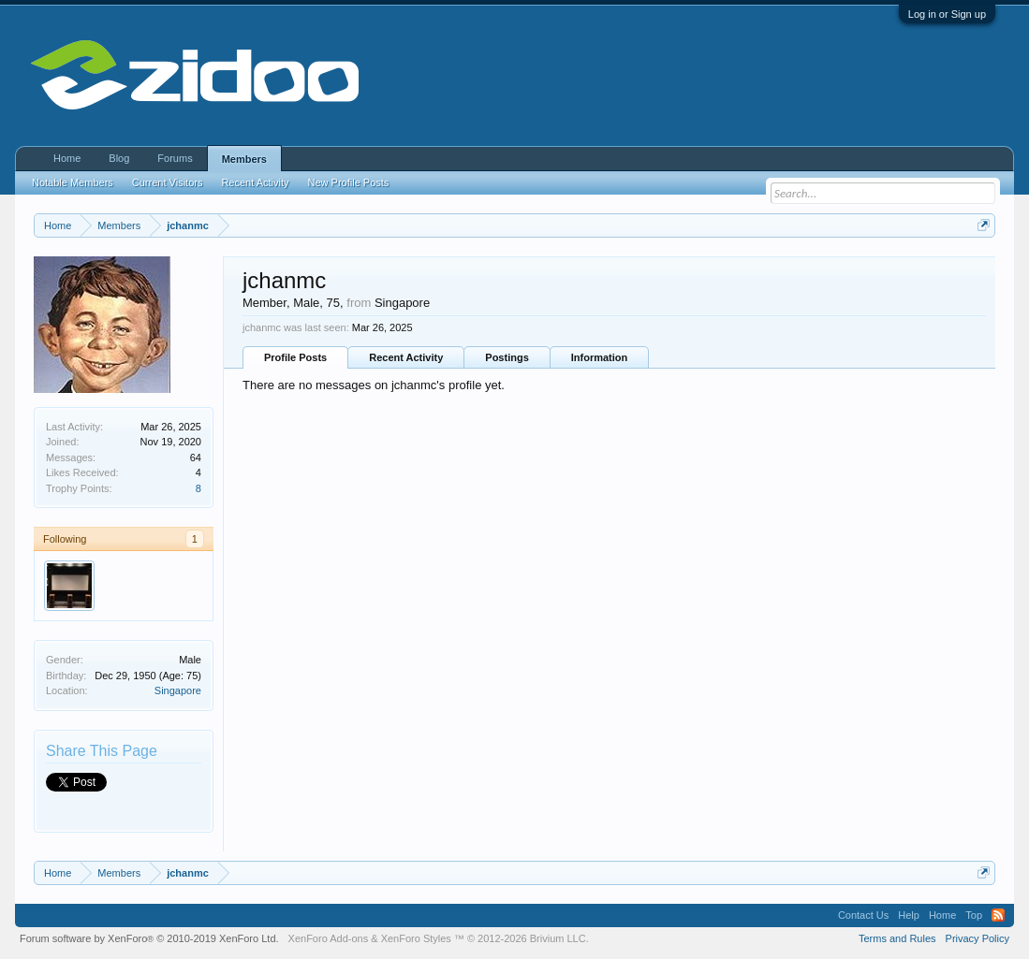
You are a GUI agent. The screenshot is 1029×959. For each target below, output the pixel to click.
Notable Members (72, 182)
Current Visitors (167, 182)
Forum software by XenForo (149, 938)
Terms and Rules (897, 938)
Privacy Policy (977, 938)
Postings (506, 357)
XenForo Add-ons (328, 938)
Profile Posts (295, 357)
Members (244, 159)
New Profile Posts (349, 182)
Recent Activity (406, 357)
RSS (998, 915)
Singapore (177, 690)
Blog (119, 158)
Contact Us (863, 915)
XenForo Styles (416, 938)
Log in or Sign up (947, 14)
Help (908, 915)
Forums (174, 158)
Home (67, 158)
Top (973, 915)
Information (599, 357)
